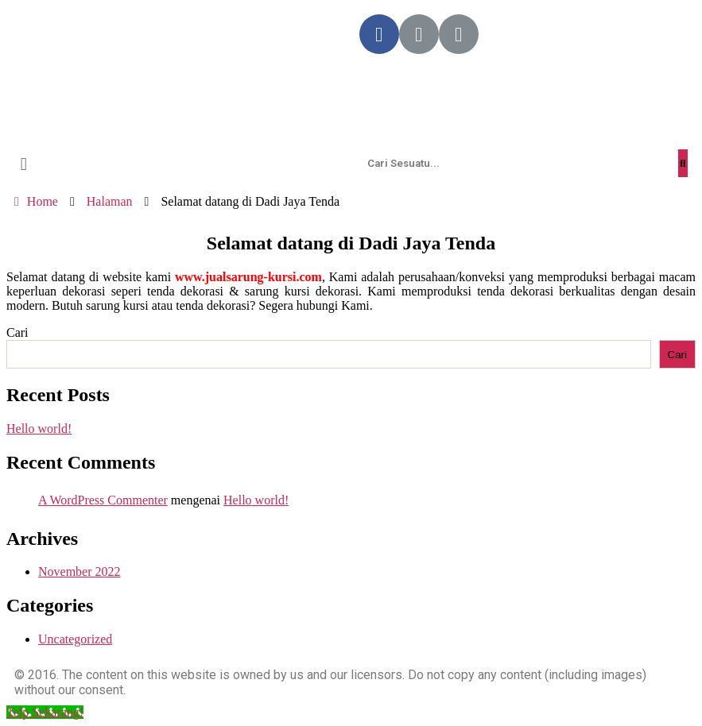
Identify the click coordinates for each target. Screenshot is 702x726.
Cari (17, 332)
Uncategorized (75, 639)
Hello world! (39, 428)
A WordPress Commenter (103, 500)
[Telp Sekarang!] (44, 712)
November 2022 (79, 571)
